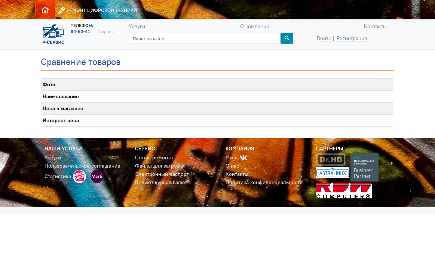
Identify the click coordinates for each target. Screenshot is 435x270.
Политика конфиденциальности (264, 182)
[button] (79, 176)
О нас (232, 165)
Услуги (137, 26)
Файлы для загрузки (160, 165)
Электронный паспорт (162, 174)
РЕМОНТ (97, 10)
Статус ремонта (154, 157)
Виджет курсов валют (161, 182)
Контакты (375, 26)
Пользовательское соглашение (82, 165)
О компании (254, 26)
